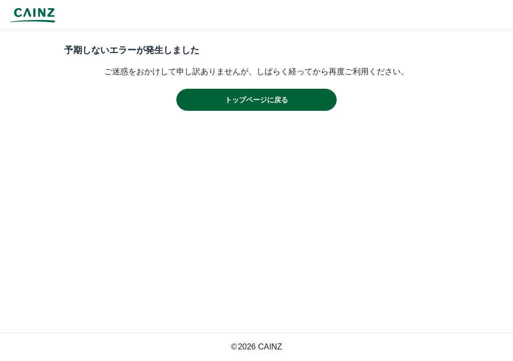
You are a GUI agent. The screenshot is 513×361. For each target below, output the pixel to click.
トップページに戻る (256, 100)
